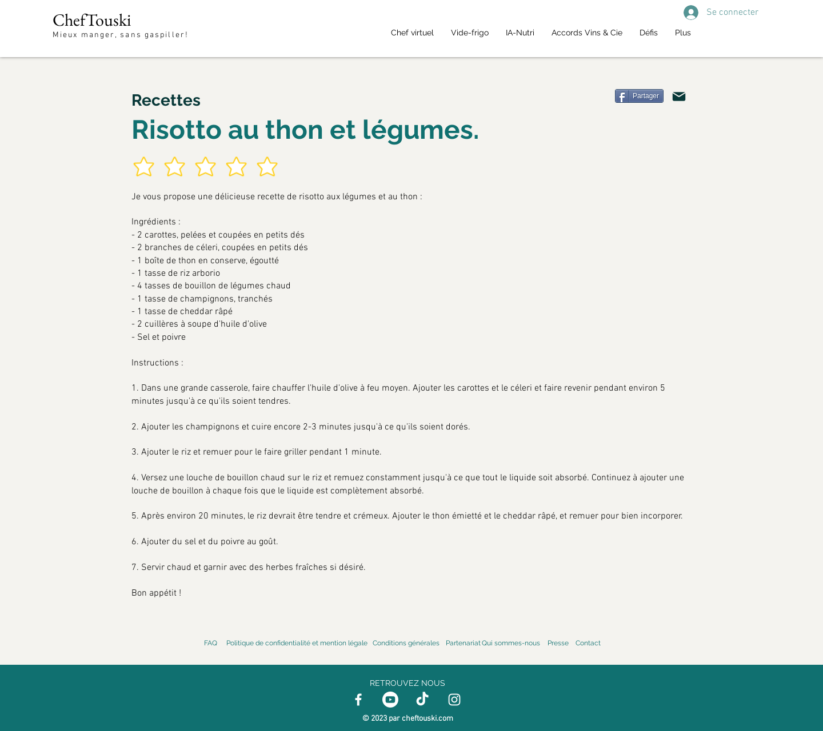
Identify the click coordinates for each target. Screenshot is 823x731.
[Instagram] (454, 700)
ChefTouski (92, 20)
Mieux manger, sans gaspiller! (122, 35)
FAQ (210, 643)
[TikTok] (422, 700)
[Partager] (639, 96)
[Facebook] (358, 700)
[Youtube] (390, 700)
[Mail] (679, 96)
